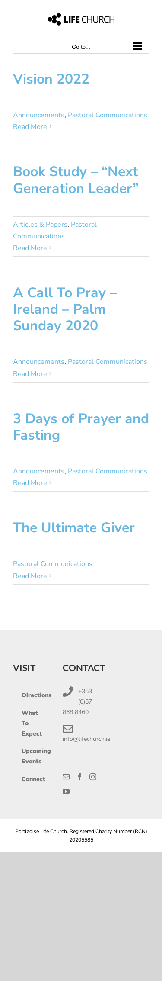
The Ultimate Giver (74, 527)
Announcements (38, 115)
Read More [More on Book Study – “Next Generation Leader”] (30, 248)
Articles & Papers (40, 224)
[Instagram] (92, 776)
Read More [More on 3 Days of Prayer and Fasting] (30, 483)
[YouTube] (66, 791)
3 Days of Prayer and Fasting (81, 426)
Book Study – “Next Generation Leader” (76, 179)
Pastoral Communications (107, 115)
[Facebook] (79, 776)
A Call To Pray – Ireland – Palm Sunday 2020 (65, 309)
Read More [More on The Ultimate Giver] (30, 576)
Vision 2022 (51, 79)
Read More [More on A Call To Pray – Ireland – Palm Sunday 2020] (30, 374)
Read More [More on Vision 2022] (30, 127)
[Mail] (66, 776)
